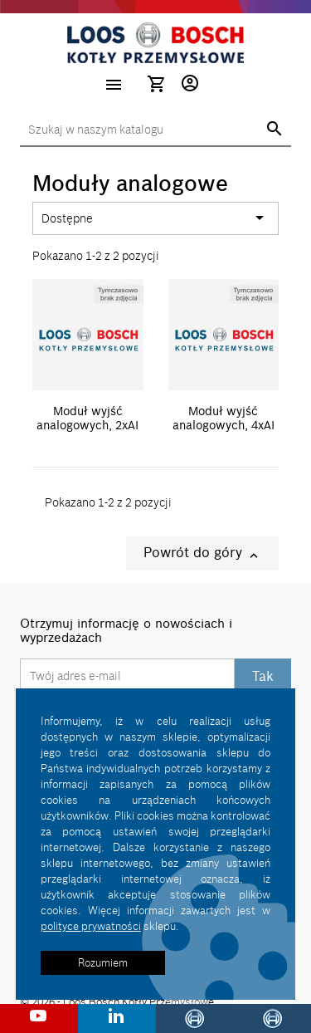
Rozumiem (103, 962)
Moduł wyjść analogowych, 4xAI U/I (224, 426)
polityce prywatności (91, 926)
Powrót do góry (202, 553)
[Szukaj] (155, 130)
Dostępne (155, 218)
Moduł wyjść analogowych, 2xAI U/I (87, 426)
